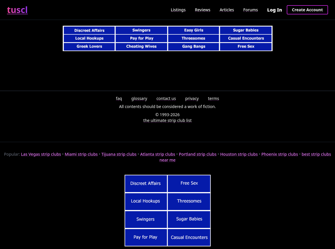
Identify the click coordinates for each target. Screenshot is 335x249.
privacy (192, 98)
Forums (250, 9)
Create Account (307, 9)
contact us (166, 98)
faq (119, 98)
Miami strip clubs (81, 154)
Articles (227, 9)
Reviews (202, 9)
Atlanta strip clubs (157, 154)
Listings (178, 9)
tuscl (17, 10)
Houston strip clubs (239, 154)
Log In (274, 10)
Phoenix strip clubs (279, 154)
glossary (139, 98)
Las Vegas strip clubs (41, 154)
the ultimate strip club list (167, 120)
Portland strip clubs (197, 154)
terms (213, 98)
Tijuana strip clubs (119, 154)
